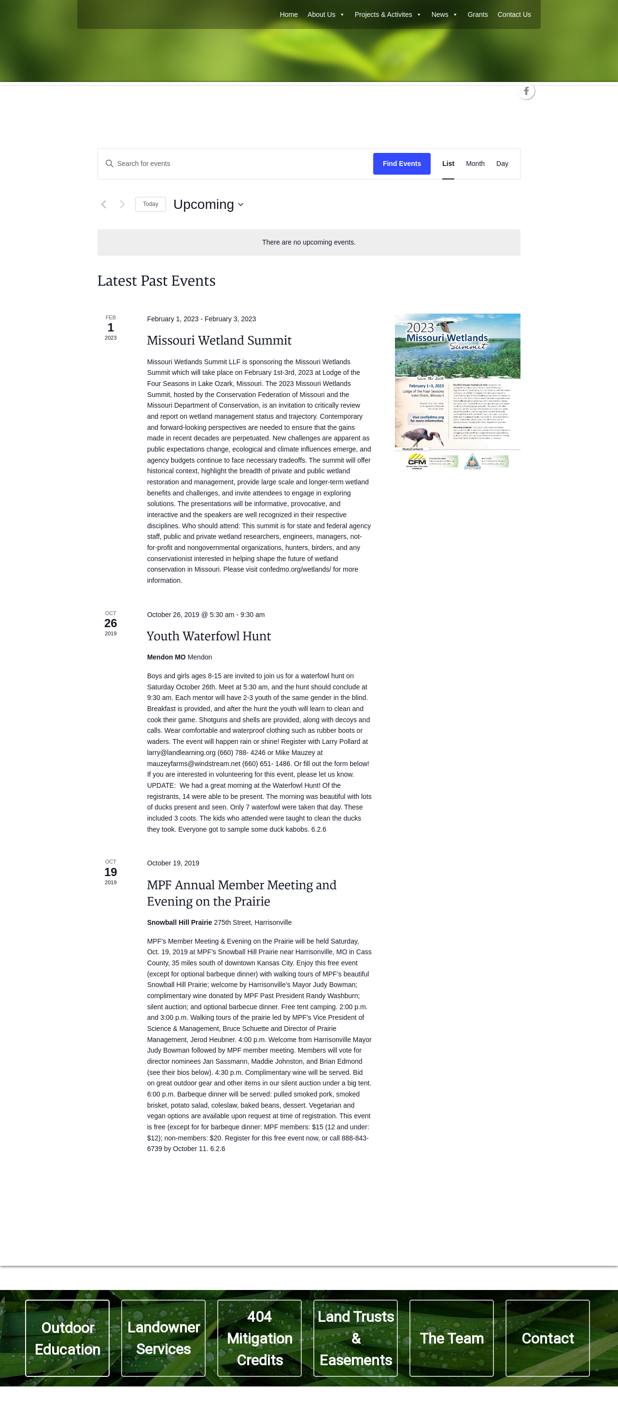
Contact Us (514, 14)
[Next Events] (122, 204)
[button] (451, 1338)
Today (150, 204)
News (445, 14)
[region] (309, 1338)
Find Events (402, 163)
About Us (326, 14)
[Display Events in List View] (448, 164)
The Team (452, 1338)
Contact (547, 1338)
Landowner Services (163, 1338)
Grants (478, 14)
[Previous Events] (103, 204)
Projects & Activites (388, 14)
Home (289, 14)
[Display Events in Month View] (475, 164)
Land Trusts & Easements (356, 1338)
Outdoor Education (67, 1338)
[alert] (309, 242)
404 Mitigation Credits (260, 1338)
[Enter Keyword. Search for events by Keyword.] (235, 164)
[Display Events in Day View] (502, 164)
